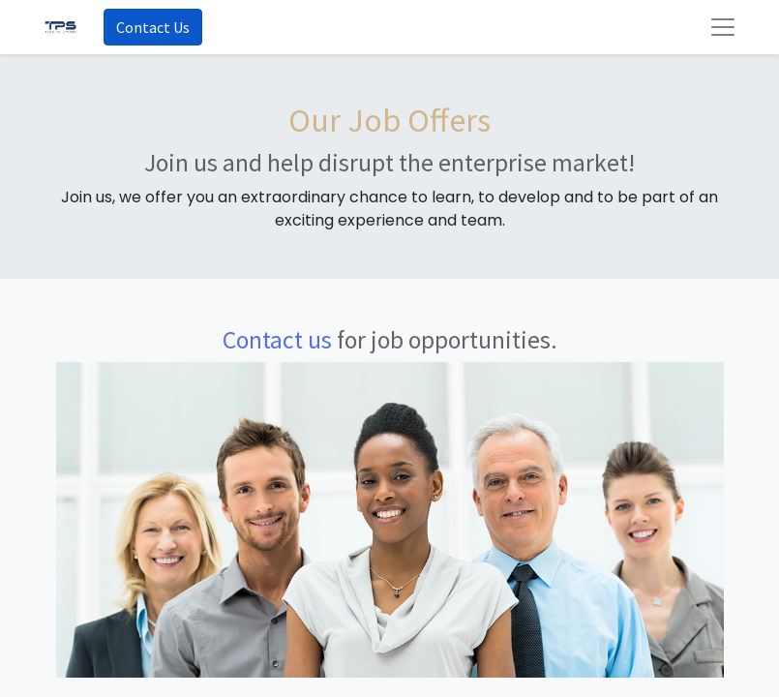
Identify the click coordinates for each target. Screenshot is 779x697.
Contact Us (153, 27)
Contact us (277, 339)
